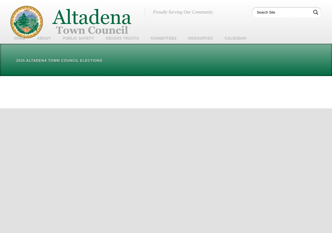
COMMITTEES (163, 38)
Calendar (235, 38)
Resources (200, 38)
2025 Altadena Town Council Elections (59, 60)
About (44, 38)
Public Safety (78, 38)
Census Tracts (122, 38)
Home (19, 38)
